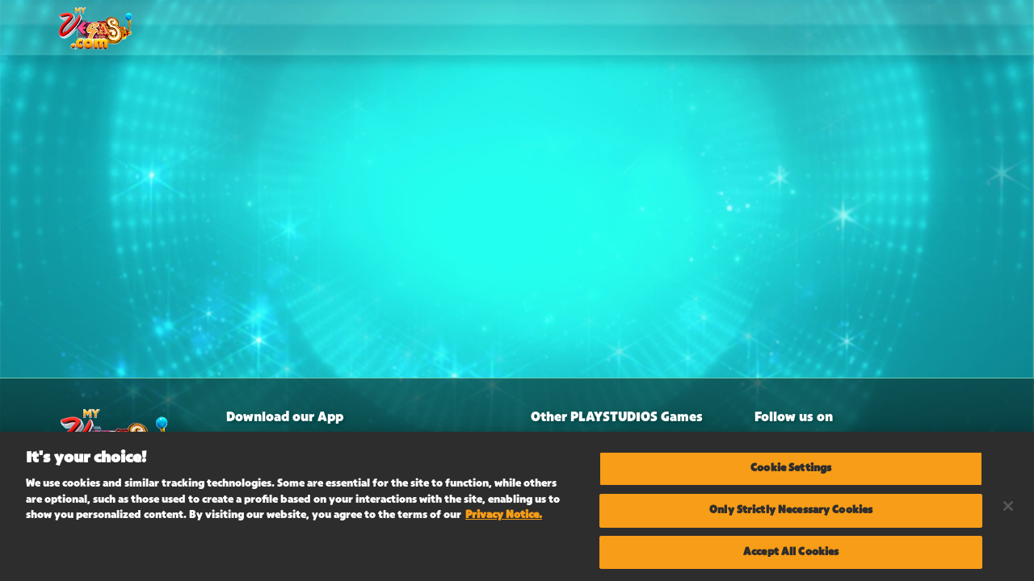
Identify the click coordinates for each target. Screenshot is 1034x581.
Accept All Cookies (791, 554)
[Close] (1008, 509)
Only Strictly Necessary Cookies (790, 512)
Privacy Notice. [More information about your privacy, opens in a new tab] (503, 517)
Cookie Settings (790, 470)
